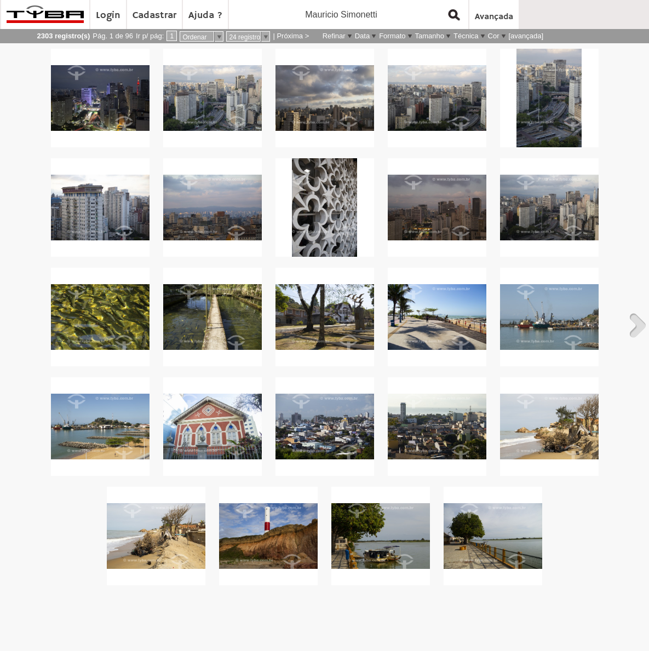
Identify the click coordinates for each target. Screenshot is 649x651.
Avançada (494, 16)
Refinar (334, 36)
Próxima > (293, 36)
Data (362, 36)
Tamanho (429, 36)
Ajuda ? (205, 15)
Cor (493, 36)
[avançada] (526, 36)
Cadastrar (154, 15)
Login (108, 15)
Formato (392, 36)
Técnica (466, 36)
